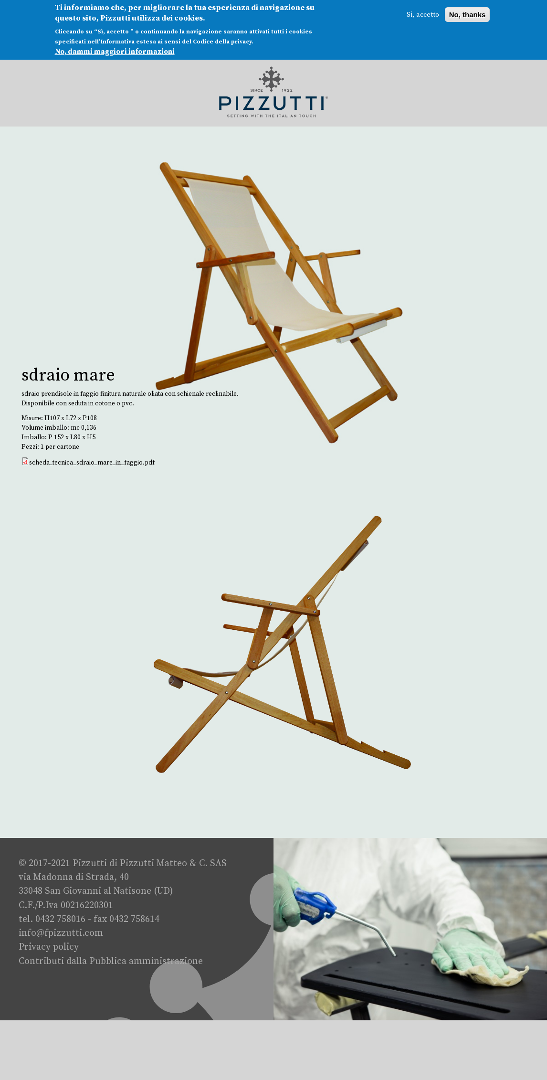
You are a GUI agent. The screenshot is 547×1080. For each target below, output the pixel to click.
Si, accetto (423, 13)
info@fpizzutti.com (61, 933)
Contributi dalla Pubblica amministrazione (111, 961)
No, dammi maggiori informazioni (115, 49)
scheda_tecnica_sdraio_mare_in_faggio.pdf (92, 463)
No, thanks (467, 13)
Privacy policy (49, 947)
